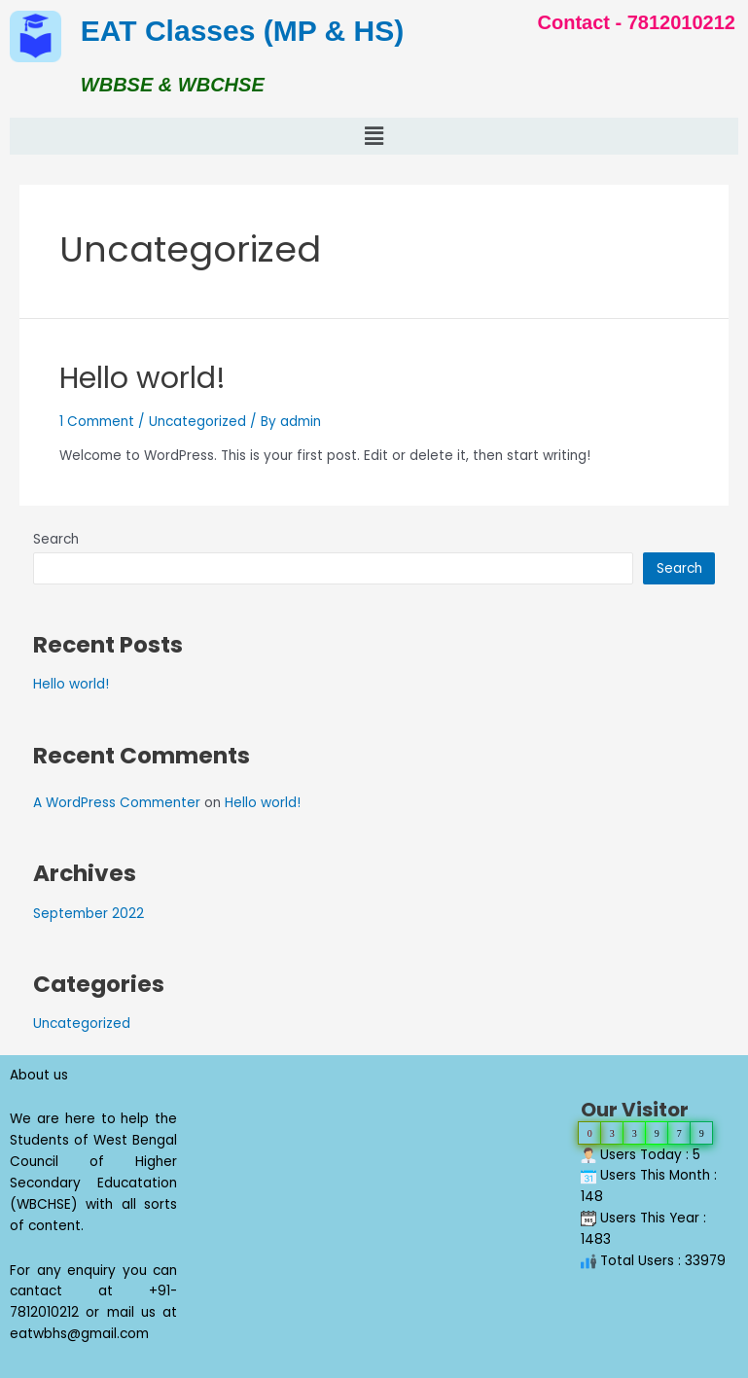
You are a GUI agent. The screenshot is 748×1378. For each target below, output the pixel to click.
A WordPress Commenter (116, 803)
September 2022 (88, 913)
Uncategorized (197, 421)
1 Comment (96, 421)
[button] (373, 136)
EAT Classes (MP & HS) (242, 31)
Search (56, 539)
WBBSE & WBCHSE (173, 84)
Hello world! (142, 378)
